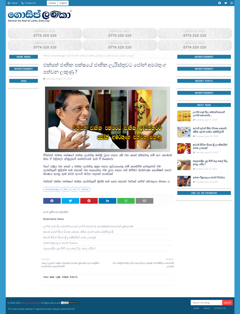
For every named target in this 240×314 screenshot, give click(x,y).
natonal (84, 189)
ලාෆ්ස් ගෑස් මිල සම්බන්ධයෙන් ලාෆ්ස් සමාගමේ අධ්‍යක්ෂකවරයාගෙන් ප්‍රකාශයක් (88, 226)
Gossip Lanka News (30, 302)
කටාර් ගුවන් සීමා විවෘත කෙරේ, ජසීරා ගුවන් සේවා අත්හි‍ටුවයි (78, 231)
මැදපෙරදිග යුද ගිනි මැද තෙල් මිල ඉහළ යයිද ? (69, 248)
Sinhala (52, 2)
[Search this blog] (206, 302)
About (207, 308)
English (63, 2)
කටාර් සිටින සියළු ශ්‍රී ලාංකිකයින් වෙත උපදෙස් (69, 237)
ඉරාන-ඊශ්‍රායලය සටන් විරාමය (60, 242)
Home (13, 2)
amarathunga (58, 55)
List (74, 189)
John (66, 189)
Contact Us (28, 2)
